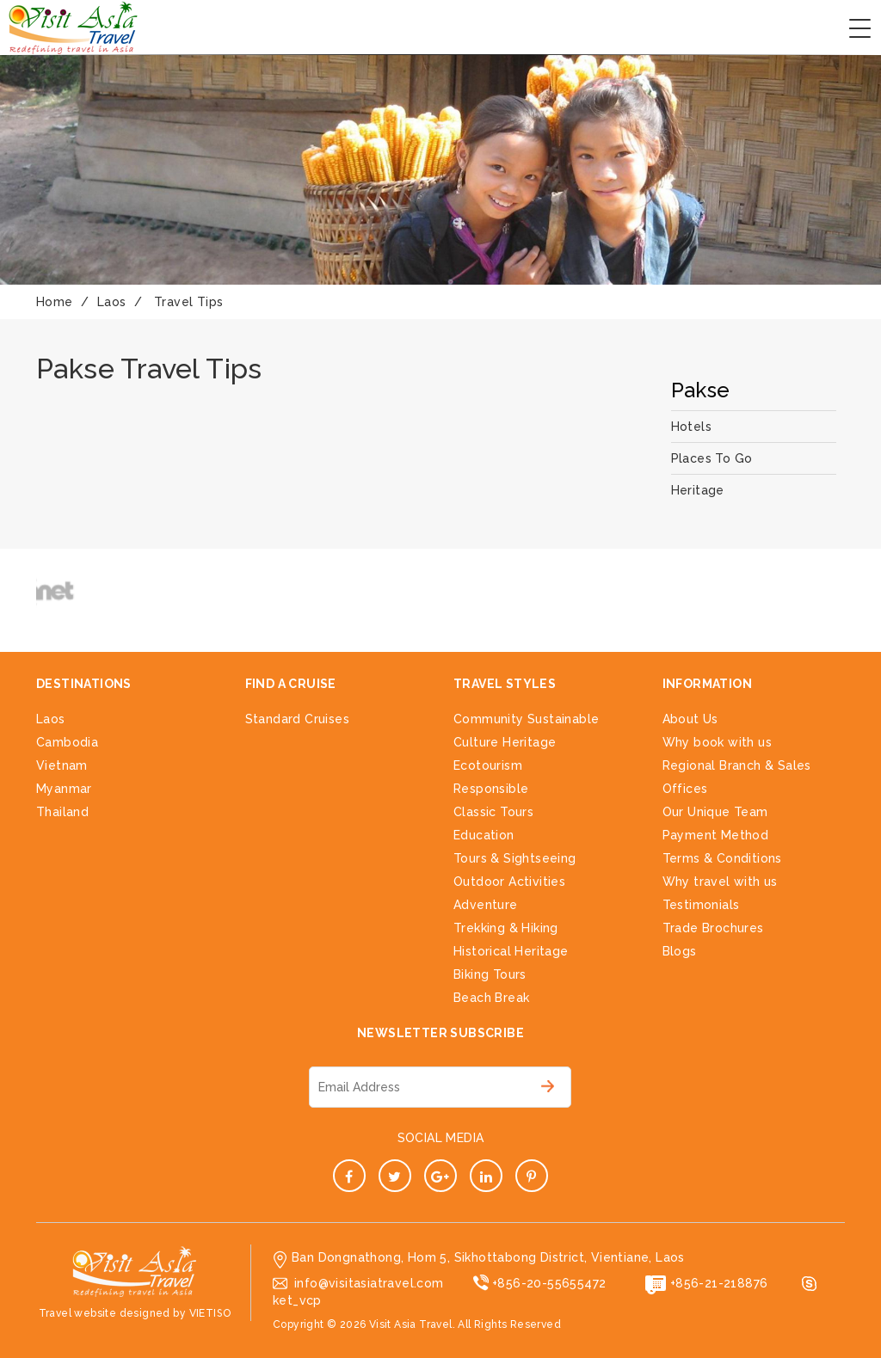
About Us (690, 719)
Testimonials (701, 905)
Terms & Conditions (722, 858)
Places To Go (712, 458)
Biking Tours (490, 974)
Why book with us (717, 742)
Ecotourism (487, 765)
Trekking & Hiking (505, 928)
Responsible (490, 789)
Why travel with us (720, 881)
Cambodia (67, 742)
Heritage (697, 490)
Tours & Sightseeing (514, 858)
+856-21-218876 (719, 1283)
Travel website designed (104, 1313)
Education (483, 835)
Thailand (62, 812)
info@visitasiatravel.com (369, 1283)
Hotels (691, 426)
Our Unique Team (715, 812)
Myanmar (64, 789)
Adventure (485, 905)
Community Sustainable (526, 719)
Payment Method (715, 835)
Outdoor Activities (509, 881)
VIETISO (210, 1313)
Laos (50, 719)
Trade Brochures (713, 928)
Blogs (679, 951)
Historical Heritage (511, 951)
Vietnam (62, 765)
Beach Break (491, 998)
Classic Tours (493, 812)
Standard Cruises (297, 719)
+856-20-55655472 (549, 1283)
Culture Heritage (504, 742)
